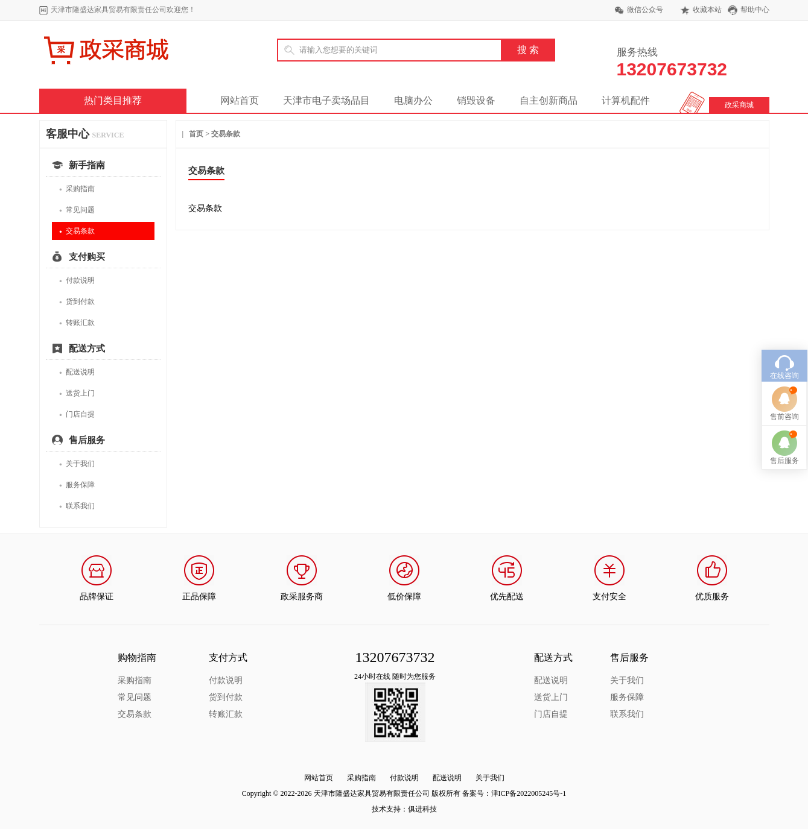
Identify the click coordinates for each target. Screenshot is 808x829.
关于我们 (77, 463)
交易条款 (77, 231)
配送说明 (77, 372)
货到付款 (77, 301)
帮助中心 (754, 9)
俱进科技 (422, 809)
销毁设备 (476, 100)
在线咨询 (784, 343)
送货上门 (77, 393)
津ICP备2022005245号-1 (529, 793)
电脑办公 (413, 100)
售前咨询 (784, 384)
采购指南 (77, 189)
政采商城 (739, 105)
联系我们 (77, 506)
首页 (196, 134)
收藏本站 (707, 9)
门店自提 (77, 414)
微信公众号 (645, 9)
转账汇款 (77, 322)
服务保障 (77, 485)
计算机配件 (626, 100)
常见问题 (77, 210)
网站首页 (239, 100)
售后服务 (784, 428)
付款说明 (77, 280)
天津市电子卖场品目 (326, 100)
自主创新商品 (548, 100)
